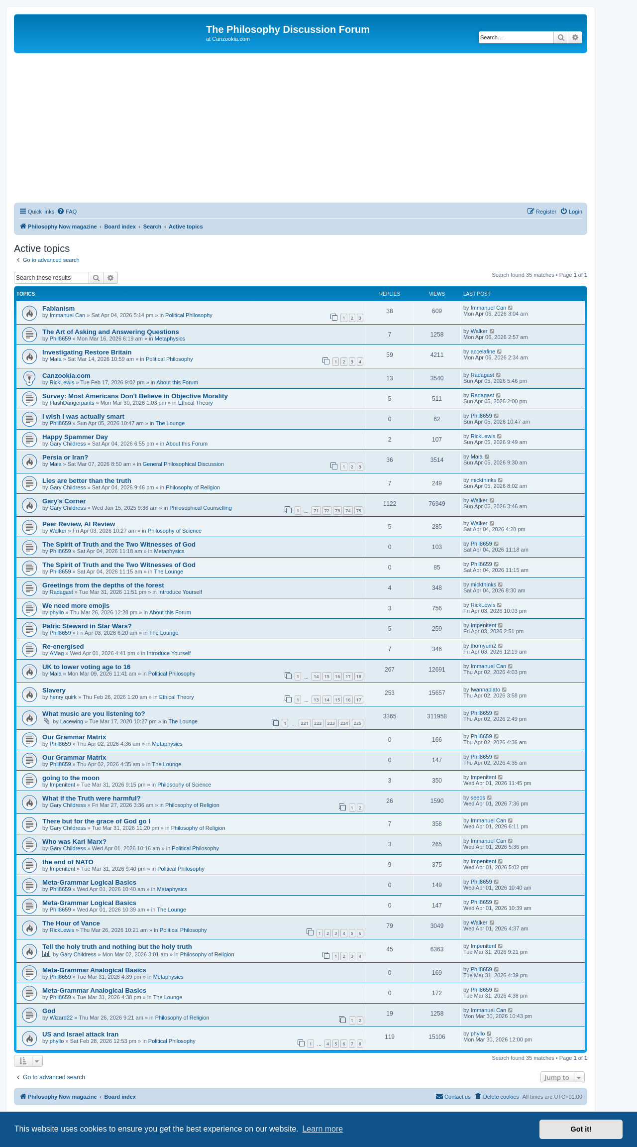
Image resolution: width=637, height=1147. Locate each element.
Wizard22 (61, 1018)
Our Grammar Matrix (74, 737)
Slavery (54, 690)
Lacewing (71, 721)
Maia (56, 359)
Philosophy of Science (175, 531)
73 (337, 510)
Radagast (482, 375)
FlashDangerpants (72, 403)
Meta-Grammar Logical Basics (89, 882)
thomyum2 (483, 646)
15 (326, 676)
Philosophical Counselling (200, 508)
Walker (479, 331)
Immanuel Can (68, 315)
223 (331, 723)
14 (316, 676)
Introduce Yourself (180, 592)
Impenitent (483, 625)
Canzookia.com (66, 375)
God (48, 1011)
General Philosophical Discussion (183, 464)
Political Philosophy (188, 315)
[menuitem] (67, 212)
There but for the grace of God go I (96, 821)
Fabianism (58, 308)
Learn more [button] (322, 1129)
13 (316, 699)
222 (317, 723)
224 (344, 723)
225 (357, 723)
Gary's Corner (64, 501)
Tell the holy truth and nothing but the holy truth (117, 946)
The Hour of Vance (71, 923)
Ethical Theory (195, 403)
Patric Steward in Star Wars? (87, 626)
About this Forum (177, 382)
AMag (57, 653)
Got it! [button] (581, 1129)
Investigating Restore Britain (87, 352)
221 (304, 723)
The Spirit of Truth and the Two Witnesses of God (119, 544)
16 (337, 676)
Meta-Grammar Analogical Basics (94, 970)
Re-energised (63, 646)
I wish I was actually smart (83, 416)
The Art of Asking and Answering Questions (110, 332)
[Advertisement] (300, 128)
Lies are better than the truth (86, 480)
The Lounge (170, 423)
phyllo (57, 612)
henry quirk (63, 697)
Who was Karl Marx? (74, 841)
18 (358, 676)
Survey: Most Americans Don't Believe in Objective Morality (135, 396)
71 (316, 510)
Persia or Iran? (65, 457)
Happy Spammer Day (75, 437)
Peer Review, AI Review (78, 524)
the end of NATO (68, 862)
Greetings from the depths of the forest (103, 585)
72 (326, 510)
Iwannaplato (485, 689)
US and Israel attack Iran (80, 1034)
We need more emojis (75, 605)
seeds (478, 798)
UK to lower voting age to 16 (86, 667)
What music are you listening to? (93, 713)
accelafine (483, 351)
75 (358, 510)
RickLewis (62, 382)
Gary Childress (68, 444)
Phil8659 (60, 339)
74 (347, 510)
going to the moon (71, 778)
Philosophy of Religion (193, 487)
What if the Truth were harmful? (91, 798)
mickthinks (483, 480)
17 (347, 676)
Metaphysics (170, 339)
